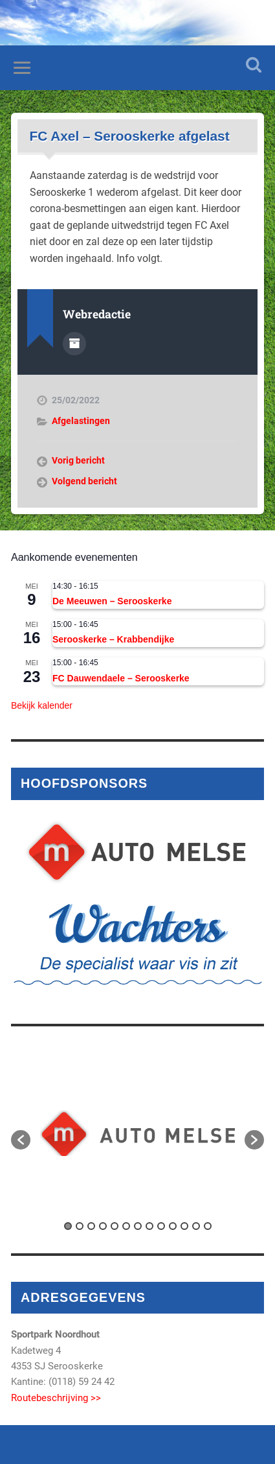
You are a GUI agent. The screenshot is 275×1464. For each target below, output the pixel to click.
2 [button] (79, 1226)
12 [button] (196, 1226)
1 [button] (68, 1226)
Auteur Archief (74, 343)
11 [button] (184, 1226)
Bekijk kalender (41, 705)
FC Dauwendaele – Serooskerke (121, 678)
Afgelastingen (81, 421)
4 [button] (103, 1226)
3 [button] (91, 1226)
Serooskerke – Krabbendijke (113, 639)
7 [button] (138, 1226)
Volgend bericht (84, 481)
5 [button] (114, 1226)
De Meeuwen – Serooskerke (111, 601)
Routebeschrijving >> (56, 1398)
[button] (20, 1140)
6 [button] (126, 1226)
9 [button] (161, 1226)
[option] (137, 1133)
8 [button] (149, 1226)
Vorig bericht (78, 460)
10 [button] (173, 1226)
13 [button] (208, 1226)
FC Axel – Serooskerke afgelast (130, 135)
